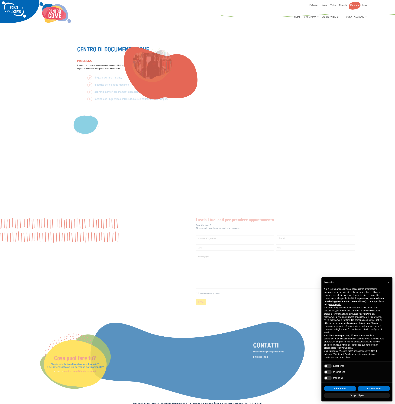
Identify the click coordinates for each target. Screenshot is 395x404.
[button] (388, 282)
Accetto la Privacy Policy (210, 293)
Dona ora (354, 5)
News (324, 5)
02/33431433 (244, 359)
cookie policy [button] (335, 304)
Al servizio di (330, 16)
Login (364, 5)
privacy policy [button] (362, 292)
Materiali (313, 5)
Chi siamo (310, 16)
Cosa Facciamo (355, 16)
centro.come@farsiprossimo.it (110, 370)
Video (333, 5)
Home (297, 16)
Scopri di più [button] (357, 395)
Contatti (343, 5)
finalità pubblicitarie (356, 323)
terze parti (373, 307)
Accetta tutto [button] (374, 388)
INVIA (201, 302)
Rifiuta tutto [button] (340, 388)
